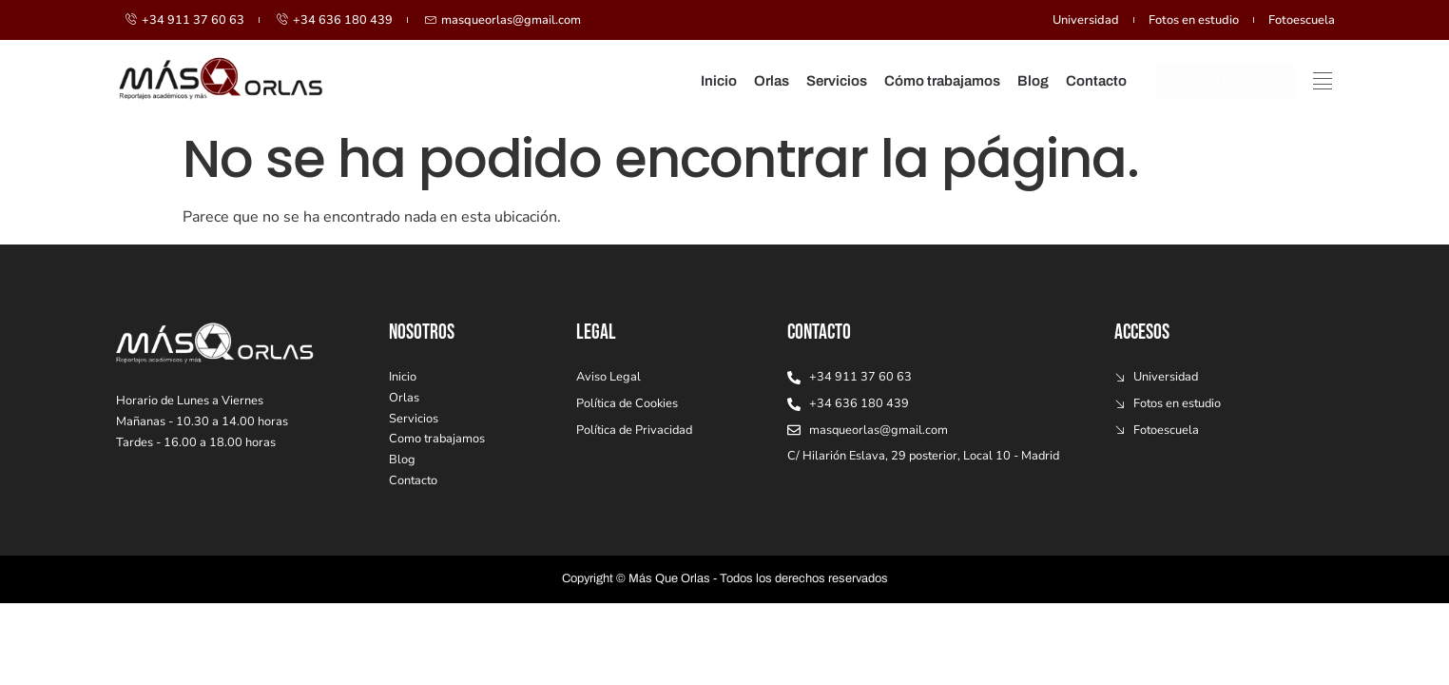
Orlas (771, 80)
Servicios (836, 80)
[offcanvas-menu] (1322, 78)
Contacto (1096, 80)
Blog (1033, 80)
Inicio (719, 80)
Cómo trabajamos (942, 80)
